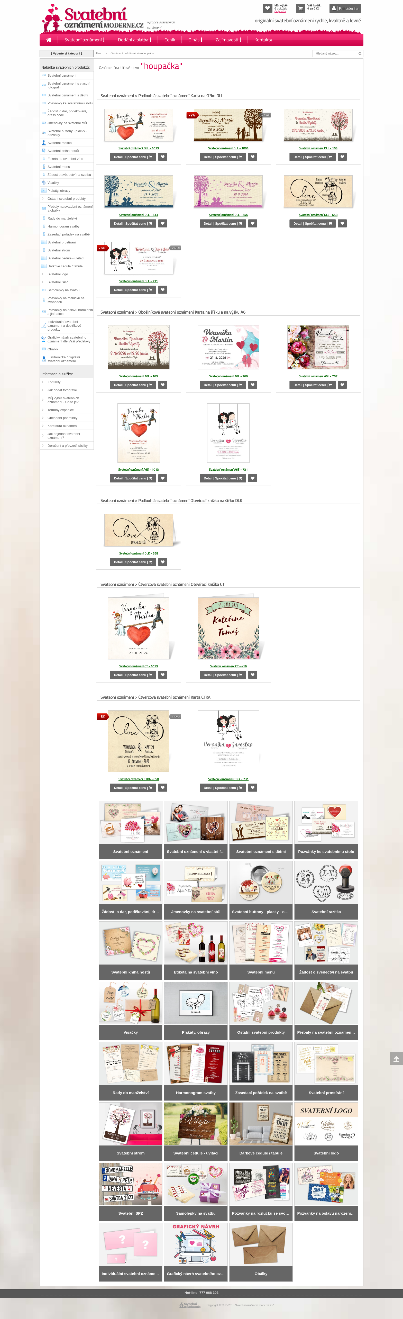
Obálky (53, 349)
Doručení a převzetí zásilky (68, 446)
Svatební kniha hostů (63, 151)
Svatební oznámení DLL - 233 (138, 214)
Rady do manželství (62, 218)
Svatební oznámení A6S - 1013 (138, 469)
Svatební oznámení (85, 39)
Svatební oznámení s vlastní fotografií (68, 85)
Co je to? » (280, 11)
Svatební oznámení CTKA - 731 (228, 779)
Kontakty (263, 39)
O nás (195, 39)
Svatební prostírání (62, 242)
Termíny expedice (61, 410)
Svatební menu (59, 167)
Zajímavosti (228, 39)
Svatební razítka (60, 143)
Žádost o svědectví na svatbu (69, 175)
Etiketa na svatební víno (65, 159)
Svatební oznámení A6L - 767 (318, 376)
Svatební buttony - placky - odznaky (67, 133)
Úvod (99, 53)
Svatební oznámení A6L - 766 (228, 376)
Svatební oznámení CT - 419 (228, 666)
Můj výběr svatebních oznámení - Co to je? (63, 400)
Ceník (169, 39)
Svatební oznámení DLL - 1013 (138, 148)
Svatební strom (59, 250)
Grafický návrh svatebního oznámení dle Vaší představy (69, 339)
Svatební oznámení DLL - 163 (318, 148)
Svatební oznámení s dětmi (68, 95)
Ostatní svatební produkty (67, 199)
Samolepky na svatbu (63, 290)
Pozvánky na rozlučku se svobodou (66, 300)
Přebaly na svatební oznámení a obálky (70, 208)
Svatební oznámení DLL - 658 (318, 214)
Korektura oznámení (63, 426)
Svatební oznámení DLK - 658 (138, 553)
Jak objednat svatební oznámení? (64, 436)
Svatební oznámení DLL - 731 (138, 281)
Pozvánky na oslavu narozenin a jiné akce (70, 312)
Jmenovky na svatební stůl (67, 123)
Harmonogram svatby (63, 226)
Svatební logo (58, 274)
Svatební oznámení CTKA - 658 (138, 779)
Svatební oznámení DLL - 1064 (228, 148)
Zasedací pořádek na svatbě (69, 234)
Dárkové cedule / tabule (65, 266)
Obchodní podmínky (62, 418)
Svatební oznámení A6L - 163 (138, 376)
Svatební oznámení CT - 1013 (138, 666)
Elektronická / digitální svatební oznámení (64, 359)
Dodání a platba (134, 39)
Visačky (53, 183)
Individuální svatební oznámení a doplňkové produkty (64, 325)
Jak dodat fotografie (62, 390)
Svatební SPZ (58, 282)
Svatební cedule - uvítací (66, 258)
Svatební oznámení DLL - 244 (228, 214)
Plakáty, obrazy (59, 191)
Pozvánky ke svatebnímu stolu (70, 103)
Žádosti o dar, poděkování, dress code (67, 113)
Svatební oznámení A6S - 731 (228, 469)
